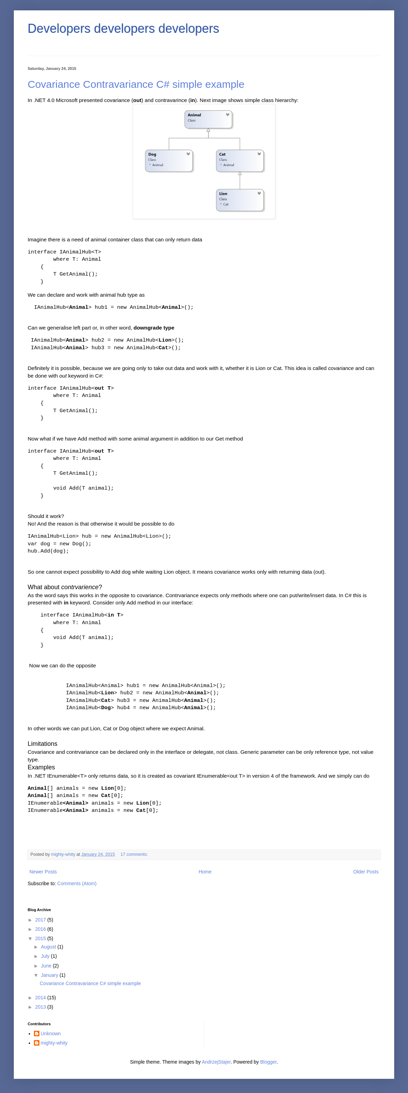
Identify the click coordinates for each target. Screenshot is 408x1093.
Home (204, 871)
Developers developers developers (123, 28)
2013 (41, 1007)
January (50, 975)
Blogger (268, 1062)
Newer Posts (43, 871)
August (49, 947)
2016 (41, 929)
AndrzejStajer (216, 1062)
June (47, 966)
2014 (41, 997)
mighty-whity (54, 1043)
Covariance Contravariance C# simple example (136, 84)
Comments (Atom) (77, 883)
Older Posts (366, 871)
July (46, 956)
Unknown (51, 1033)
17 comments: (134, 854)
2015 (41, 938)
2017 (41, 920)
